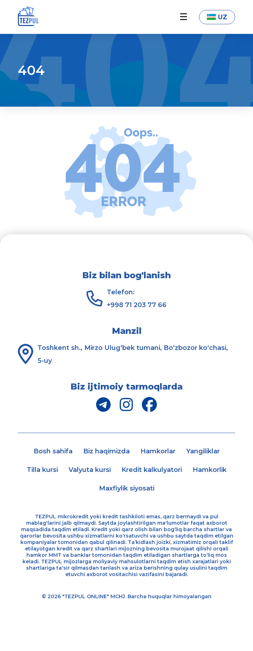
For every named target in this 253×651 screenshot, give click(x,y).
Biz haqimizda (106, 451)
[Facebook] (149, 404)
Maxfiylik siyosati (126, 488)
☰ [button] (183, 17)
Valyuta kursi (90, 470)
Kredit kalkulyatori (151, 470)
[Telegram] (103, 404)
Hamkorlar (157, 451)
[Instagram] (126, 404)
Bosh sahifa (53, 451)
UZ (217, 17)
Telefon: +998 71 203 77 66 (137, 298)
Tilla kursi (42, 470)
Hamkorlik (210, 470)
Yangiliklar (203, 451)
